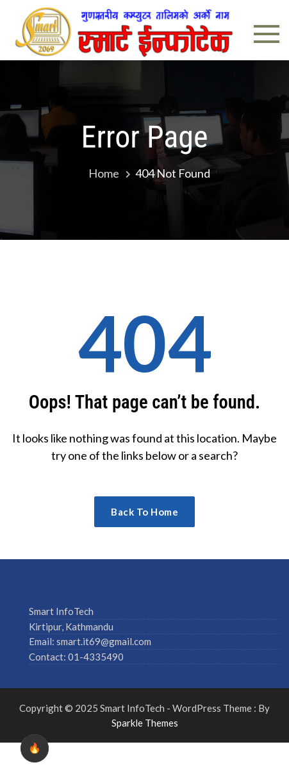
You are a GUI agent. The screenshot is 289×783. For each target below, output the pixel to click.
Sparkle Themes (144, 722)
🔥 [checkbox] (34, 748)
